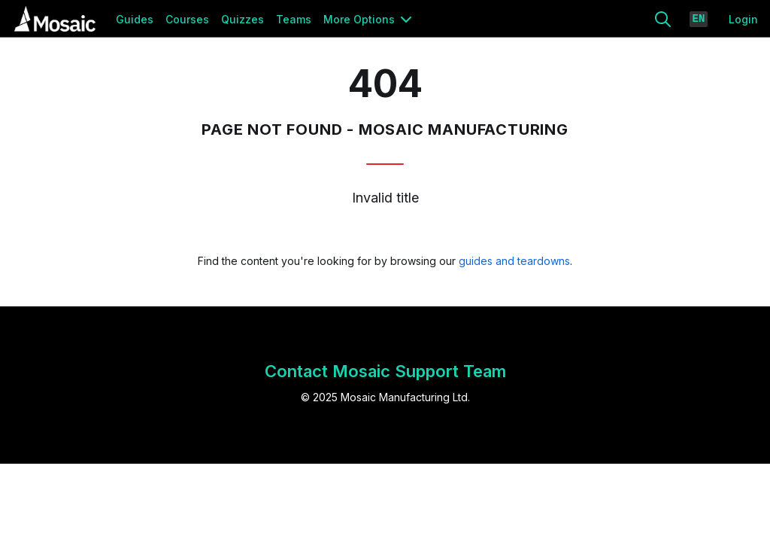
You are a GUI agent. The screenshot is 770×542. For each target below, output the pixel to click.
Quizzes (242, 19)
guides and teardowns (514, 260)
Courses (187, 19)
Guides (134, 19)
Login (743, 19)
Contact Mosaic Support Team (385, 371)
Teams (293, 19)
